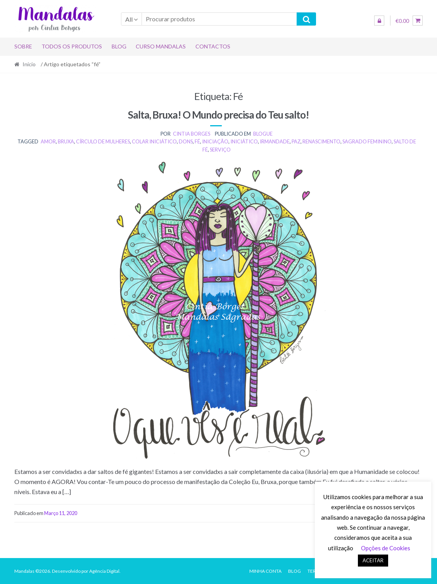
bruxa (66, 141)
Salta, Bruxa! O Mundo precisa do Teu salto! (218, 115)
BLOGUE (263, 134)
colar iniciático (154, 141)
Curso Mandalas (161, 46)
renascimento (321, 141)
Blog (119, 46)
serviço (220, 149)
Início (29, 64)
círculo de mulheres (103, 141)
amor (48, 141)
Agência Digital (104, 571)
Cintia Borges (191, 134)
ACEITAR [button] (373, 560)
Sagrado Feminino (367, 141)
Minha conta (265, 571)
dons (186, 141)
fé (197, 141)
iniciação (215, 141)
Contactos (212, 46)
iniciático (244, 141)
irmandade (275, 141)
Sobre (23, 46)
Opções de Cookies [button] (385, 547)
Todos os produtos (71, 46)
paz (296, 141)
